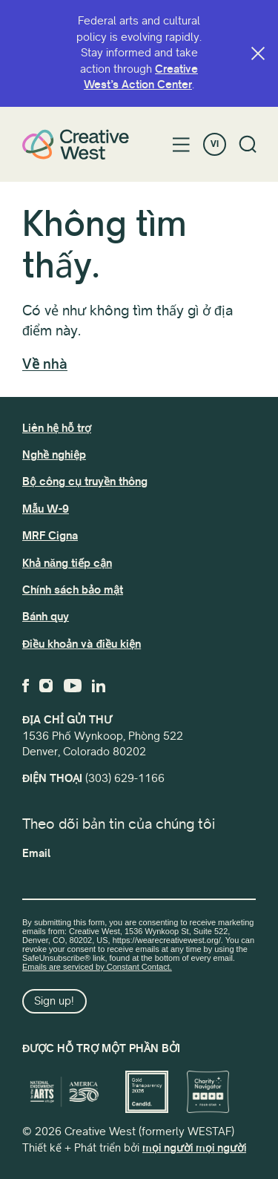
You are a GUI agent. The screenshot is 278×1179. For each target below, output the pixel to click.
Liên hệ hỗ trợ (56, 428)
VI (215, 144)
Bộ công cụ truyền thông (85, 481)
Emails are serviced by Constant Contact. (97, 966)
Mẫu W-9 (45, 509)
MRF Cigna (50, 535)
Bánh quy (45, 616)
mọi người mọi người (194, 1148)
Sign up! (54, 1001)
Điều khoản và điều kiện (81, 644)
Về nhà (44, 364)
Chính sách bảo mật (72, 590)
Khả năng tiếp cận (67, 563)
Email (36, 853)
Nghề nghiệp (54, 455)
